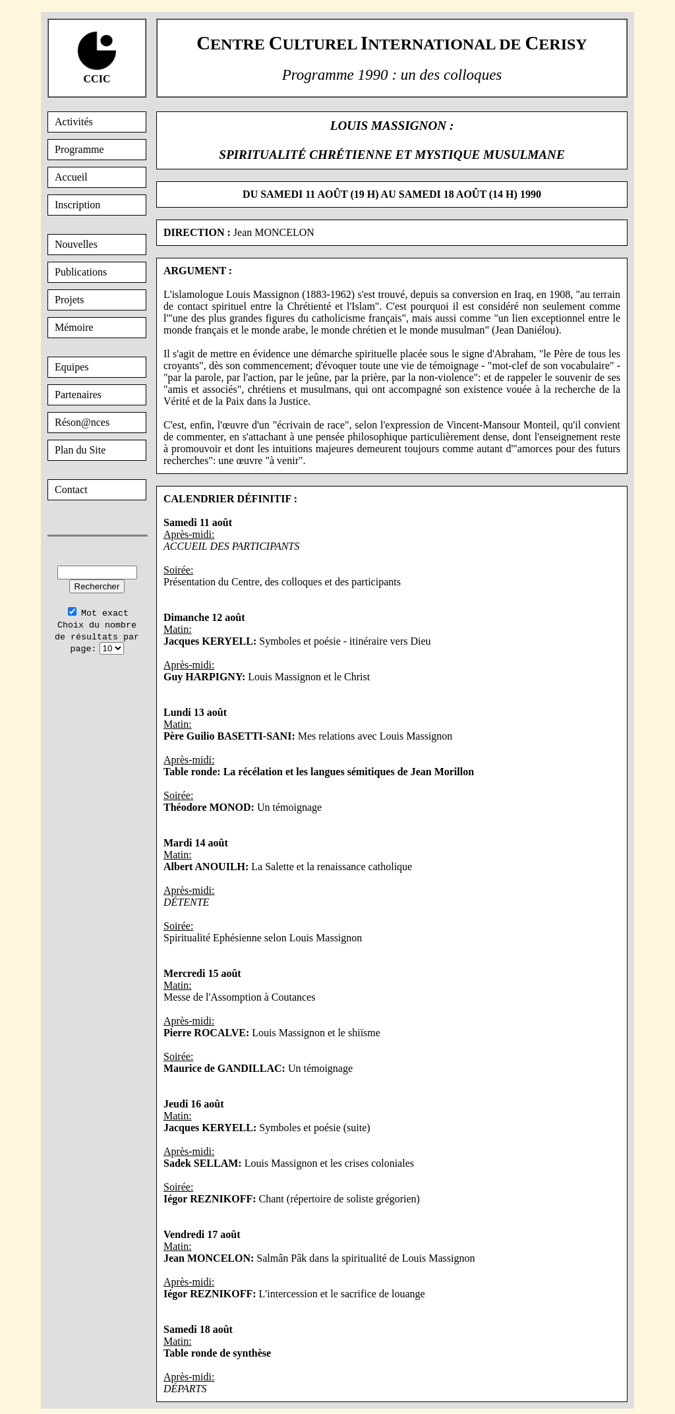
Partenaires (78, 394)
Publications (81, 272)
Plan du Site (80, 450)
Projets (69, 299)
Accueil (71, 177)
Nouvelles (76, 244)
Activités (74, 121)
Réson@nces (82, 422)
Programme (79, 149)
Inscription (77, 204)
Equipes (72, 366)
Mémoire (74, 327)
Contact (71, 489)
